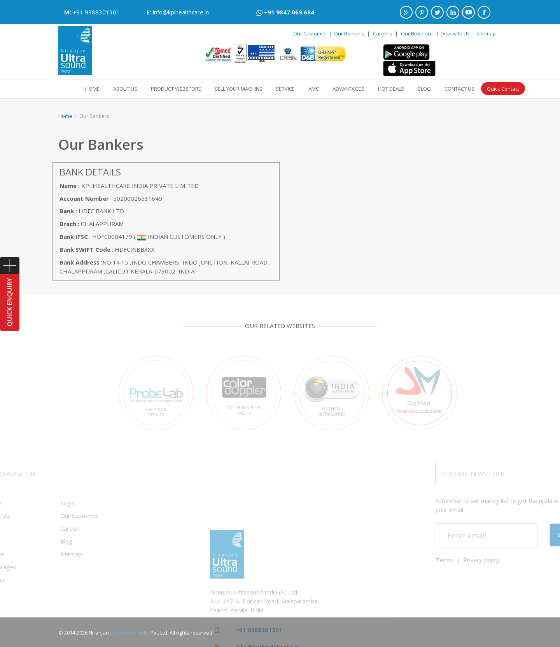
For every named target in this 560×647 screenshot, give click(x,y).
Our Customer (309, 33)
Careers (382, 33)
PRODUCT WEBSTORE (176, 86)
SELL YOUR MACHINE (238, 86)
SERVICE (285, 86)
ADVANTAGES (348, 86)
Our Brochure (417, 33)
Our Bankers (349, 33)
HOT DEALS (391, 86)
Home (65, 113)
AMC (313, 86)
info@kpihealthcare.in (181, 12)
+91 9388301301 (96, 12)
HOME (92, 86)
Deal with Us (455, 33)
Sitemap (486, 33)
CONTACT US (459, 86)
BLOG (424, 86)
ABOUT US (125, 86)
